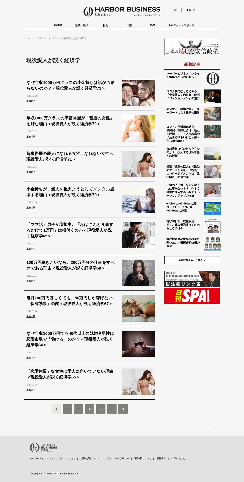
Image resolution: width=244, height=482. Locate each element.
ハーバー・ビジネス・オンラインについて (52, 458)
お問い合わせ (178, 458)
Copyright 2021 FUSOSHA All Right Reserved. (54, 473)
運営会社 (161, 458)
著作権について (142, 458)
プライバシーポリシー (117, 458)
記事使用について (90, 458)
